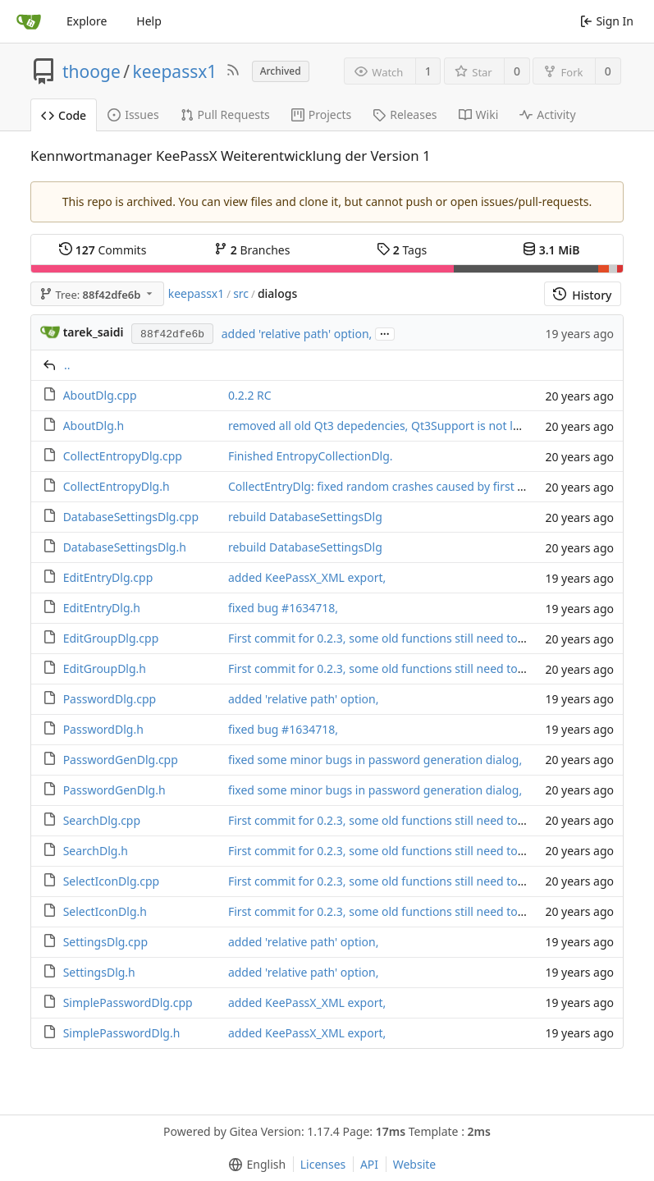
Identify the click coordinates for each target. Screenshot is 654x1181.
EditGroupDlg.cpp (111, 638)
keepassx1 (175, 71)
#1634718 (308, 608)
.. (67, 365)
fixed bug (254, 608)
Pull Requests (225, 114)
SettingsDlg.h (99, 972)
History (582, 295)
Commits (102, 250)
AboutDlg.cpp (100, 395)
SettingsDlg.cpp (105, 942)
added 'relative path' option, (297, 333)
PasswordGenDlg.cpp (120, 759)
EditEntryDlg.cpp (108, 577)
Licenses (323, 1164)
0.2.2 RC (250, 395)
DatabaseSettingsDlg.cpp (131, 516)
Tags (402, 250)
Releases (405, 114)
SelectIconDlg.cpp (111, 881)
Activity (547, 114)
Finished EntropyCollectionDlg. (310, 456)
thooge (91, 71)
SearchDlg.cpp (101, 820)
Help (149, 21)
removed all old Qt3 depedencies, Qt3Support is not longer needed (408, 425)
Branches (252, 250)
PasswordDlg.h (103, 729)
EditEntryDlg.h (101, 608)
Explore (86, 21)
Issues (132, 114)
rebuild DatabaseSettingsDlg (305, 516)
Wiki (479, 114)
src (241, 293)
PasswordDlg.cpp (109, 699)
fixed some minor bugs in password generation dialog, (375, 759)
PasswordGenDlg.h (114, 790)
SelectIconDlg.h (105, 911)
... (385, 332)
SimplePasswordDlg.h (122, 1033)
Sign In (606, 21)
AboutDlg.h (94, 425)
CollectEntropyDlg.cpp (122, 456)
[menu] (254, 1164)
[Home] (28, 21)
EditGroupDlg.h (104, 668)
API (369, 1164)
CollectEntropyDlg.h (116, 486)
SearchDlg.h (95, 850)
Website (415, 1164)
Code (63, 115)
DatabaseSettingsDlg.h (124, 547)
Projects (321, 114)
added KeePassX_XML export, (307, 577)
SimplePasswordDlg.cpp (128, 1002)
